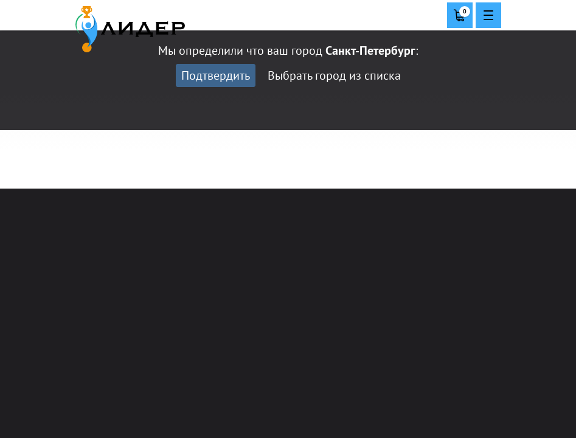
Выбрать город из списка (334, 75)
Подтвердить (215, 75)
